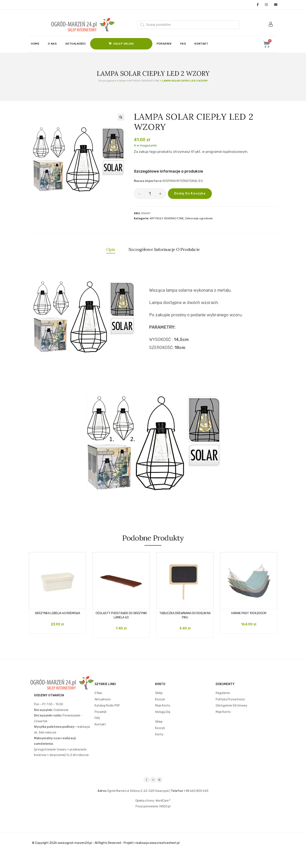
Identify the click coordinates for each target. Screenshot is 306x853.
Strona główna (107, 80)
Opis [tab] (110, 249)
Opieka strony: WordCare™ (153, 800)
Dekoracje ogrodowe (199, 218)
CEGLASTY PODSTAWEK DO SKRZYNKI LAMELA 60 (121, 615)
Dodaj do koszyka (189, 193)
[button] (121, 117)
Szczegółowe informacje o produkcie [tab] (164, 249)
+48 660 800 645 (195, 791)
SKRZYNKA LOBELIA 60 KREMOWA (57, 613)
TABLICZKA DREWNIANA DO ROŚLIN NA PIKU (185, 615)
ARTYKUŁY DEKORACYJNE (143, 80)
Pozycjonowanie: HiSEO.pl (153, 806)
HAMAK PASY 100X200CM (248, 613)
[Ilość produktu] (149, 193)
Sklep (122, 80)
